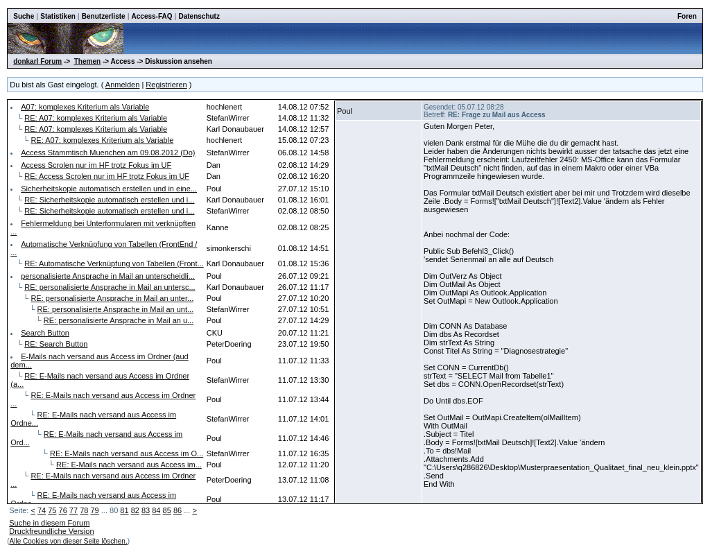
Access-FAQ (152, 16)
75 (52, 510)
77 (73, 510)
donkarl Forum (37, 61)
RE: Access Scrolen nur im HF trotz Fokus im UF (106, 176)
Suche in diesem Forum (49, 523)
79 (94, 510)
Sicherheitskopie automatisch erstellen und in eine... (109, 188)
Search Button (45, 333)
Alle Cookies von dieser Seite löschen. (69, 541)
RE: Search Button (55, 344)
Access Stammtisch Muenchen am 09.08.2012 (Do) (108, 152)
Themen (87, 61)
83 (145, 510)
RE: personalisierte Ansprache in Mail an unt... (115, 309)
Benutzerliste (103, 16)
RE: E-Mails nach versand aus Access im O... (126, 453)
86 (177, 510)
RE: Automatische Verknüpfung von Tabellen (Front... (113, 263)
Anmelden (122, 84)
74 (41, 510)
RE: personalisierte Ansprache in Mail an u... (118, 320)
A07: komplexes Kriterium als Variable (85, 107)
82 (135, 510)
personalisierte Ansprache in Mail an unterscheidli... (108, 276)
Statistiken (58, 16)
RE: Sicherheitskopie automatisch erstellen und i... (109, 200)
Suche (23, 16)
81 (124, 510)
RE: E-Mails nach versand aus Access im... (129, 464)
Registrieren (166, 84)
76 (63, 510)
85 (167, 510)
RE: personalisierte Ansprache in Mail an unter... (112, 298)
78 (84, 510)
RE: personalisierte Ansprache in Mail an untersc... (109, 287)
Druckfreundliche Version (51, 531)
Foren (687, 16)
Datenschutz (198, 16)
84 (156, 510)
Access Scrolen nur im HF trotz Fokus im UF (96, 165)
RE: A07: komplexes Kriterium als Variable (95, 118)
